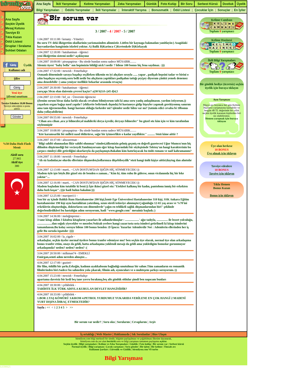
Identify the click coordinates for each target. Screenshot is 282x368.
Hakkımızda (122, 334)
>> (71, 307)
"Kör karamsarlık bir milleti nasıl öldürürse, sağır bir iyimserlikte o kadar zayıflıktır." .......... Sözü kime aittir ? (107, 134)
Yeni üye (17, 93)
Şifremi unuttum (16, 96)
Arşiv (152, 322)
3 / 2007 (101, 31)
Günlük (134, 344)
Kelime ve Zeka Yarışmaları (113, 344)
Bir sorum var (160, 344)
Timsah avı (170, 346)
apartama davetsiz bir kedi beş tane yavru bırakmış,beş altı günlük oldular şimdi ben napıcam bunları (101, 279)
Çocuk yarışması (114, 346)
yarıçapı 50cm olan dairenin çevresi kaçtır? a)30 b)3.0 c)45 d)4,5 (77, 91)
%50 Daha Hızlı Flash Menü (17, 145)
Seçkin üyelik (70, 344)
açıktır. (163, 341)
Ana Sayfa (12, 19)
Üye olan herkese (221, 149)
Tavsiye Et (12, 32)
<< (48, 307)
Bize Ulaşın (159, 334)
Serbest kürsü (176, 344)
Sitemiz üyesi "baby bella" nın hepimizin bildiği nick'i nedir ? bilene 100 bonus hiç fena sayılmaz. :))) (101, 65)
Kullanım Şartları (98, 349)
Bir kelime (156, 346)
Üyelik (27, 65)
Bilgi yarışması (96, 346)
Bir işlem (144, 346)
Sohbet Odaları (15, 50)
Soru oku (109, 322)
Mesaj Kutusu (15, 28)
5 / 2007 (129, 31)
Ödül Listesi (13, 41)
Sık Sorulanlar (141, 334)
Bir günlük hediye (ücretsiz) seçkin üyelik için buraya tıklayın (222, 86)
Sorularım (123, 322)
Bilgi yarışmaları (88, 344)
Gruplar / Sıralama (18, 46)
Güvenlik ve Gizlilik (120, 349)
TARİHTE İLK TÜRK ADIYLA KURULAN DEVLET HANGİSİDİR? (82, 288)
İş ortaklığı (87, 334)
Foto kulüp (145, 344)
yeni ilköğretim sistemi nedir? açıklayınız (63, 56)
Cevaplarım (139, 322)
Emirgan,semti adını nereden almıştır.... (62, 257)
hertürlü (111, 341)
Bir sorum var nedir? (87, 322)
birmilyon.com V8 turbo (145, 349)
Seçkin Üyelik (14, 24)
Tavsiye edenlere (221, 169)
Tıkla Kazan (13, 37)
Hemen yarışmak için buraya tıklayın (221, 120)
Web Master (104, 334)
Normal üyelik (79, 346)
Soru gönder (131, 346)
